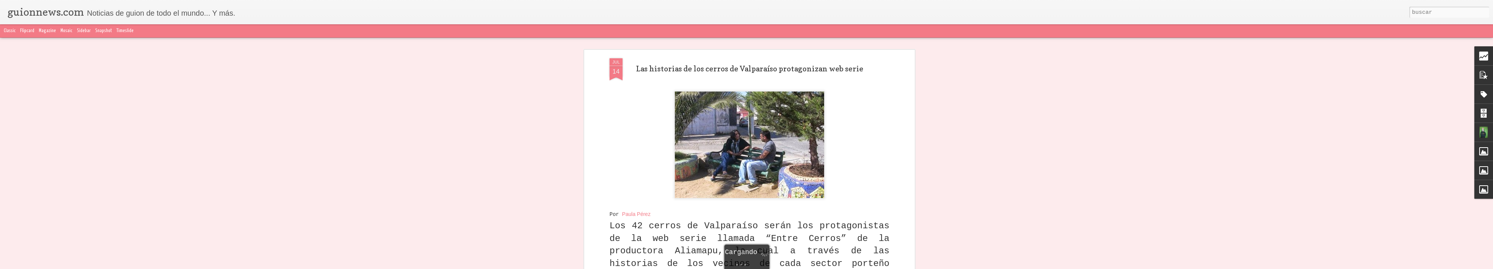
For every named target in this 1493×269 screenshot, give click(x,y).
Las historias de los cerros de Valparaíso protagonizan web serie (749, 68)
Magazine (47, 30)
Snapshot (103, 30)
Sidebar (84, 30)
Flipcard (27, 30)
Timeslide (125, 30)
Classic (10, 30)
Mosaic (66, 30)
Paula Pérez (636, 214)
